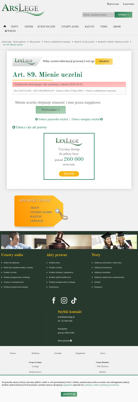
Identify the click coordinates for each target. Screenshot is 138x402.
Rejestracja (113, 4)
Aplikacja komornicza (103, 267)
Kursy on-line (46, 26)
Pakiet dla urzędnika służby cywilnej (18, 267)
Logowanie (128, 4)
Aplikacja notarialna (102, 272)
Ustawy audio (70, 26)
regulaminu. (67, 385)
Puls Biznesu (102, 366)
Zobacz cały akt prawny (29, 127)
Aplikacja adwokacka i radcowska (107, 262)
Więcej (10, 31)
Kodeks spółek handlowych (60, 277)
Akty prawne (34, 41)
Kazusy (89, 26)
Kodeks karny (54, 262)
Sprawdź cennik (35, 200)
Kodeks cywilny (10, 272)
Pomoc (13, 353)
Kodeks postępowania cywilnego (17, 277)
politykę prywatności (110, 385)
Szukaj (123, 14)
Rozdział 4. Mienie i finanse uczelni (113, 41)
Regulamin (80, 353)
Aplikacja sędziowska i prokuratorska (109, 277)
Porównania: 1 (51, 109)
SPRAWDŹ (104, 61)
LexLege (36, 220)
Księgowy (98, 287)
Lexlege (35, 366)
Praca (102, 353)
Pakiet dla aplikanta (11, 262)
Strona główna (19, 41)
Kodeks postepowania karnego (16, 287)
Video (103, 26)
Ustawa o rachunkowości (14, 282)
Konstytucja (54, 287)
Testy (14, 26)
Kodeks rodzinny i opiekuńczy (61, 272)
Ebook (117, 26)
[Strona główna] (5, 27)
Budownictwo (35, 372)
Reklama (35, 353)
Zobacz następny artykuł (87, 119)
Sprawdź (69, 173)
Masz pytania (65, 340)
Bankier (102, 372)
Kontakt (57, 353)
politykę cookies (92, 385)
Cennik (28, 26)
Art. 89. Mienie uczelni (13, 44)
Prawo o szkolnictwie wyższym (57, 41)
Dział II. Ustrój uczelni (84, 41)
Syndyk (97, 282)
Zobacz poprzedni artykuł (51, 119)
